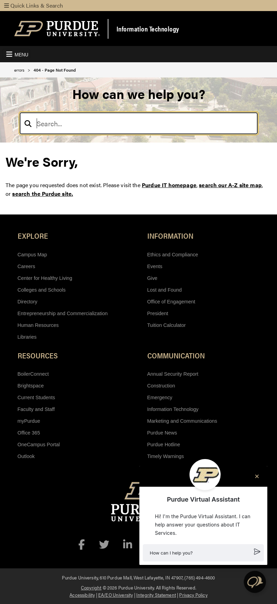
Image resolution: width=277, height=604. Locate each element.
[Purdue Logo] (57, 28)
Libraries (27, 337)
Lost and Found (164, 290)
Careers (26, 266)
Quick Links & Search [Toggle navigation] (33, 5)
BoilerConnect (33, 374)
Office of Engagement (171, 301)
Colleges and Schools (42, 290)
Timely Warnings (165, 456)
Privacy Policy (193, 594)
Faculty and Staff (36, 409)
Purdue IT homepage (169, 185)
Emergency (160, 397)
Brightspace (31, 385)
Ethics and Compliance (172, 254)
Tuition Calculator (166, 325)
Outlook (26, 456)
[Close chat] (256, 476)
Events (155, 266)
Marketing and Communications (182, 421)
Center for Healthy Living (45, 278)
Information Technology (148, 29)
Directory (28, 301)
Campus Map (32, 254)
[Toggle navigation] (16, 54)
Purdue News (162, 433)
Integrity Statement (156, 594)
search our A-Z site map (230, 185)
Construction (161, 385)
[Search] (139, 123)
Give (152, 278)
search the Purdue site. (42, 194)
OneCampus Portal (39, 444)
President (157, 313)
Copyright (91, 587)
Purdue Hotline (163, 444)
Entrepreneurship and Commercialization (63, 313)
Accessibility (82, 594)
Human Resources (38, 325)
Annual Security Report (172, 374)
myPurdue (29, 421)
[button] (203, 552)
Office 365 (29, 433)
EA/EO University (115, 594)
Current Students (36, 397)
